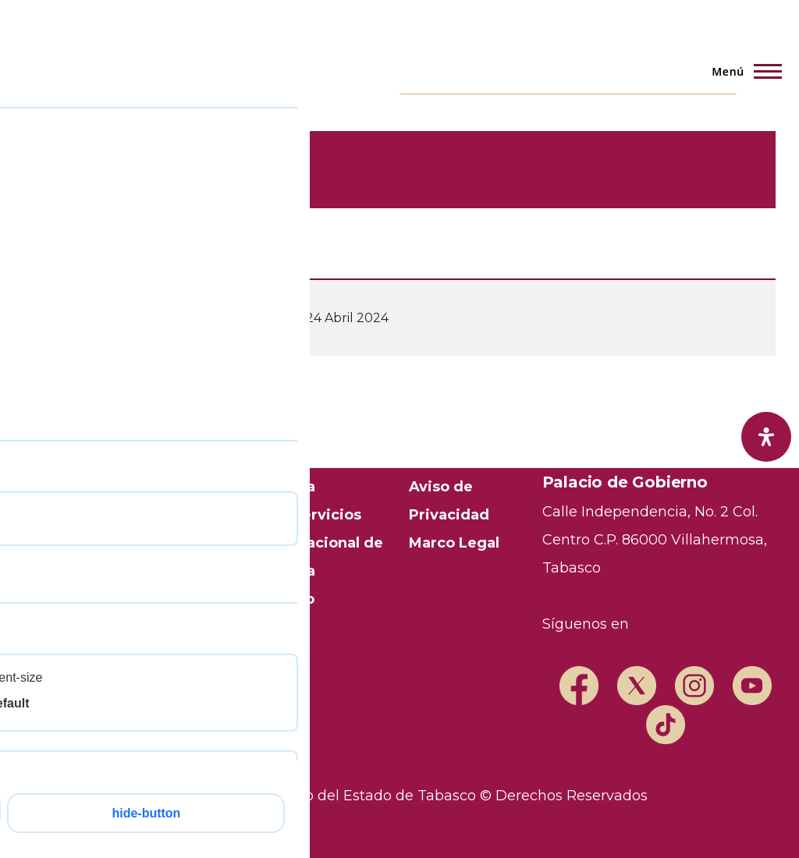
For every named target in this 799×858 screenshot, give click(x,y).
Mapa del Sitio (261, 599)
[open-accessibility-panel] (766, 437)
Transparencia (262, 486)
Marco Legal (454, 542)
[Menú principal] (742, 71)
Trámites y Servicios (285, 514)
